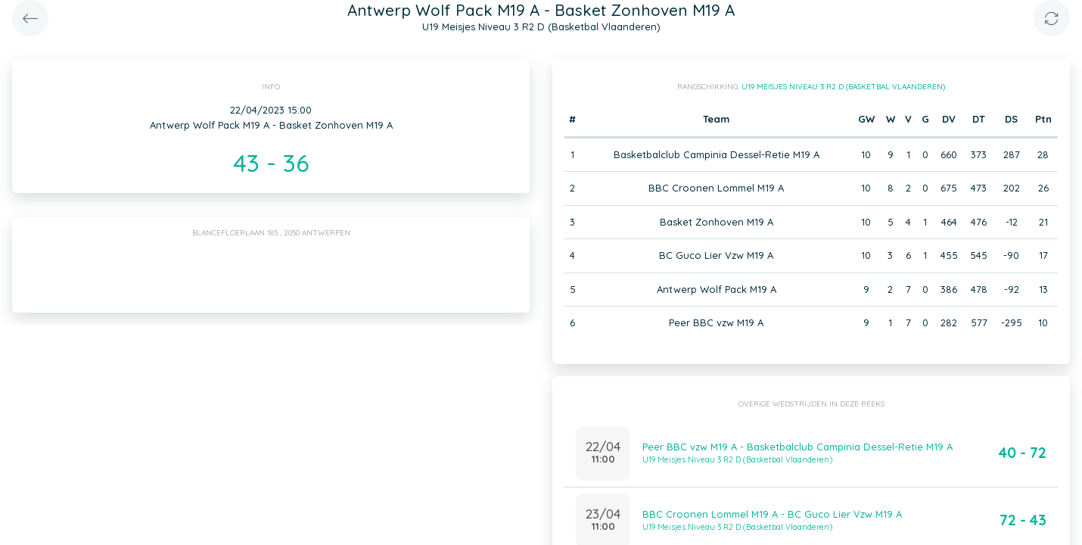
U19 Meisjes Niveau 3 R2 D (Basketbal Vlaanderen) (843, 87)
